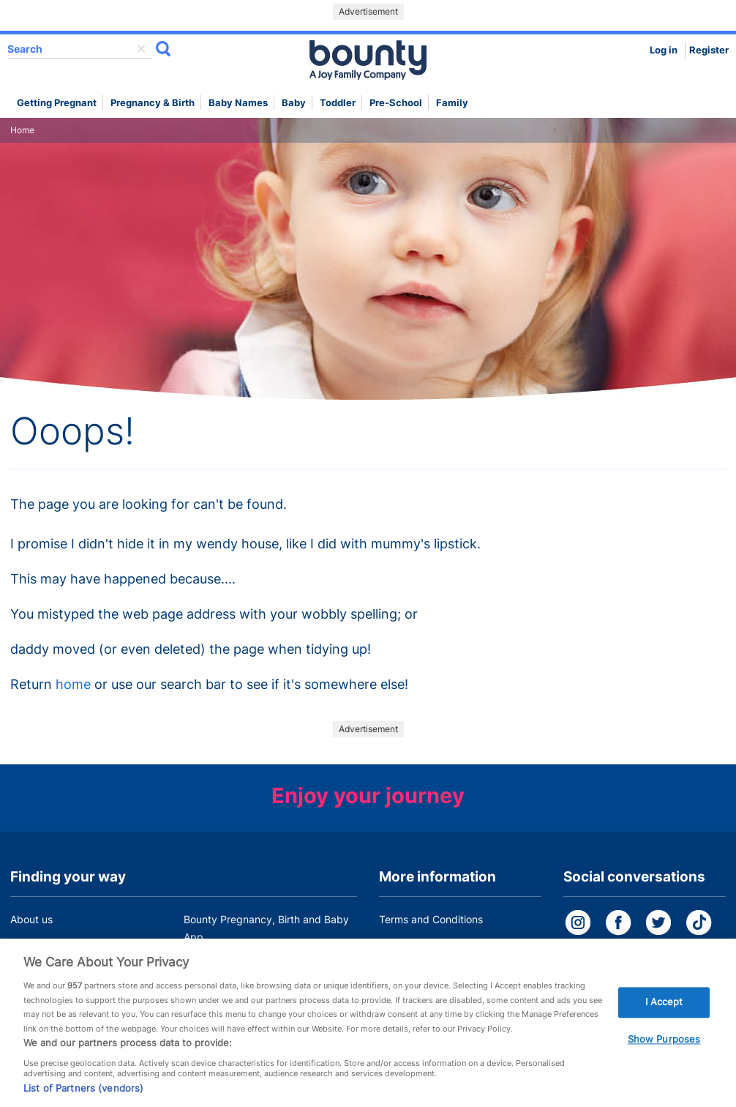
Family (452, 102)
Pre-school (395, 102)
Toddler (338, 102)
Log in (663, 50)
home (73, 684)
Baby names (238, 102)
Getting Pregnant (57, 102)
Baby (294, 102)
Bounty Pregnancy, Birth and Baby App (266, 928)
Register (709, 50)
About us (31, 919)
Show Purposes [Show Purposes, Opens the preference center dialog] (664, 1043)
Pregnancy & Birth (152, 102)
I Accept (664, 1006)
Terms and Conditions (431, 919)
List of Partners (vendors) (83, 1091)
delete (141, 49)
